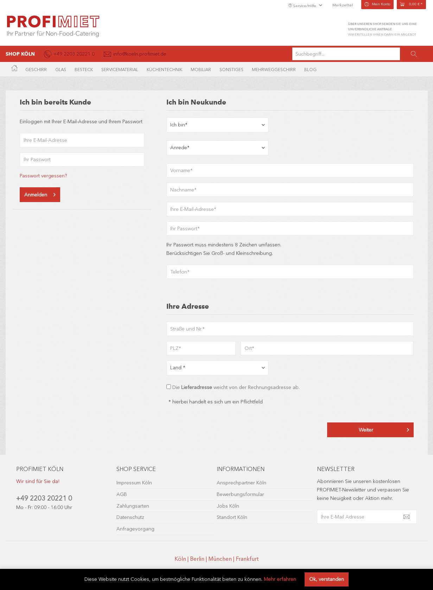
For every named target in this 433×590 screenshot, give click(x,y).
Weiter (384, 428)
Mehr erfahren (280, 579)
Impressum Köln (134, 483)
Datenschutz (130, 517)
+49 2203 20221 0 (44, 498)
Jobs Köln (228, 506)
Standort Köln (232, 517)
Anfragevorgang (135, 529)
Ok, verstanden (326, 579)
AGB (121, 494)
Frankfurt (247, 559)
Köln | (182, 559)
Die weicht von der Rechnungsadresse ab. (236, 387)
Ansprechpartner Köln (241, 483)
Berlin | (199, 559)
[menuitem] (359, 54)
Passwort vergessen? (43, 176)
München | (222, 559)
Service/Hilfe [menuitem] (302, 6)
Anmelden (40, 193)
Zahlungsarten (132, 506)
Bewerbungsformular (240, 494)
